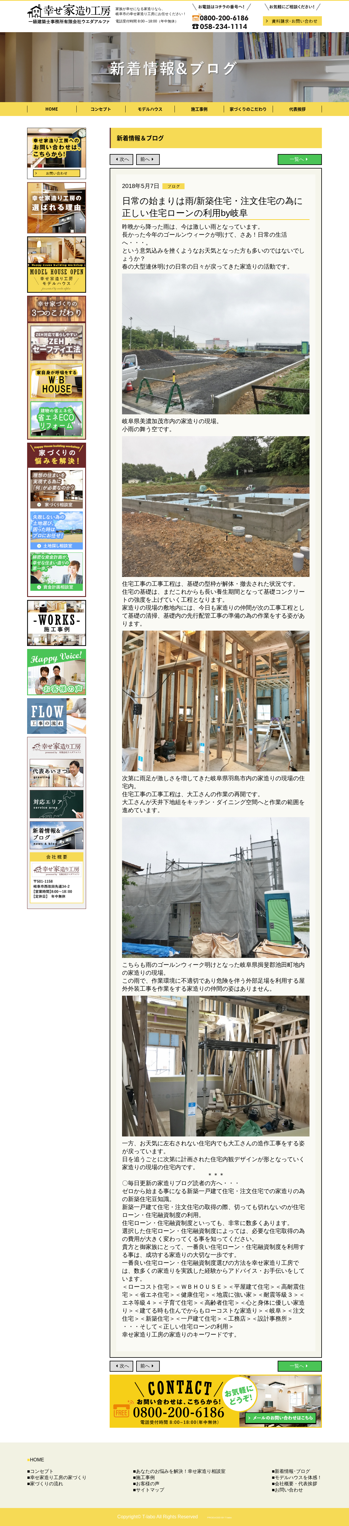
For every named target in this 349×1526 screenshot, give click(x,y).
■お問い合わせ (287, 1489)
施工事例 (199, 109)
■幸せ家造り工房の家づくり (57, 1477)
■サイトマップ (148, 1489)
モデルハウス (150, 109)
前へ (148, 159)
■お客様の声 (146, 1483)
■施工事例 (144, 1477)
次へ (121, 159)
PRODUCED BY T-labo (219, 1517)
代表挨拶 (297, 109)
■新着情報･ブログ (291, 1471)
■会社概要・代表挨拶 (294, 1483)
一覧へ (300, 159)
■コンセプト (40, 1471)
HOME (51, 109)
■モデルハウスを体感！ (297, 1477)
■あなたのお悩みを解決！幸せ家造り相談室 (179, 1471)
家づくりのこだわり (248, 109)
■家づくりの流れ (45, 1483)
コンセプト (100, 109)
